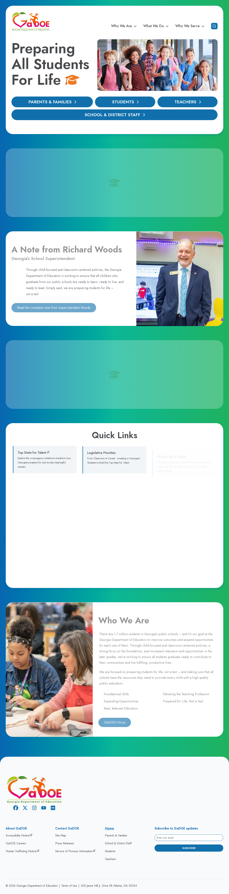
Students (126, 102)
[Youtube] (43, 808)
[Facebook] (15, 808)
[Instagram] (34, 808)
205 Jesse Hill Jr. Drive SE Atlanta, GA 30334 (109, 886)
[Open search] (214, 26)
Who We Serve (190, 26)
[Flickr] (52, 808)
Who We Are (124, 26)
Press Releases (64, 843)
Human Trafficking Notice (21, 851)
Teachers (188, 102)
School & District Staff (116, 115)
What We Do (156, 26)
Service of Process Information (73, 851)
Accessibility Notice (18, 835)
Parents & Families (53, 102)
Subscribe (189, 848)
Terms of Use (69, 886)
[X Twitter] (25, 808)
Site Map (60, 835)
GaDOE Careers (16, 843)
